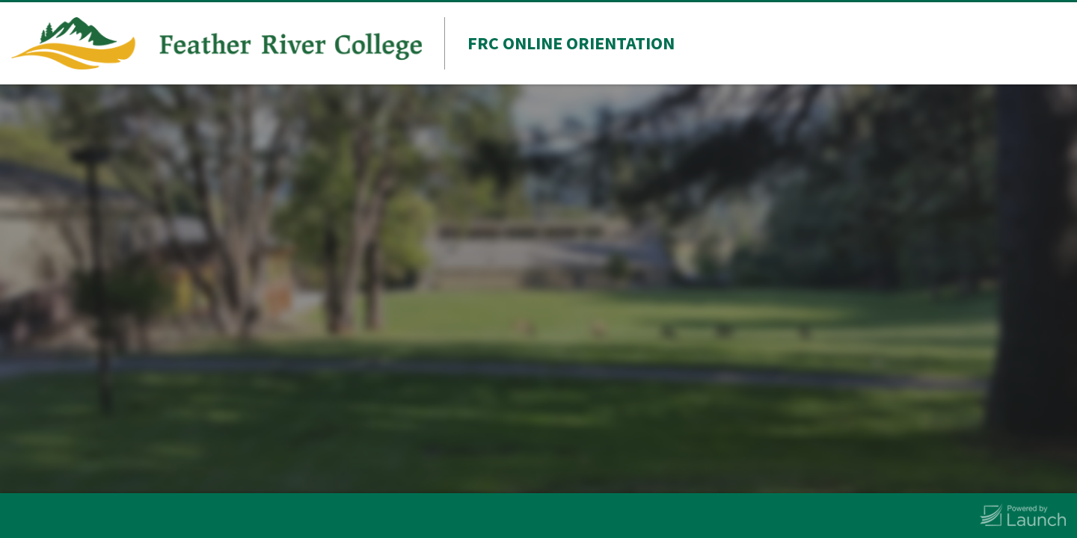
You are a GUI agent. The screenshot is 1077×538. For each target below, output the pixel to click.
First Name (571, 228)
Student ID (570, 336)
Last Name (570, 282)
